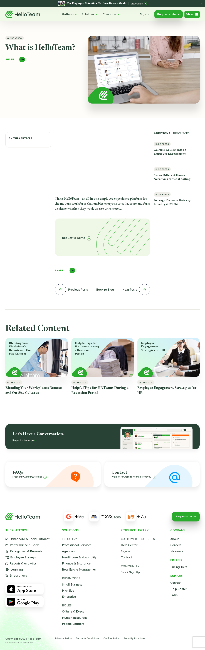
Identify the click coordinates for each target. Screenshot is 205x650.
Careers (175, 545)
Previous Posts (71, 289)
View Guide (139, 3)
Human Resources (74, 617)
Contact (126, 557)
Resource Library (135, 530)
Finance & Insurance (76, 563)
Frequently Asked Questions (30, 477)
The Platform (16, 530)
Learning (14, 569)
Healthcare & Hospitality (79, 557)
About (174, 539)
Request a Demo (76, 238)
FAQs (173, 595)
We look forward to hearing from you (134, 477)
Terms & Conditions (87, 638)
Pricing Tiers (178, 567)
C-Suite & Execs (73, 611)
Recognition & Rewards (23, 551)
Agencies (68, 551)
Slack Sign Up (130, 572)
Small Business (72, 584)
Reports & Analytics (20, 563)
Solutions (90, 14)
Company (111, 14)
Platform (69, 14)
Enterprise (69, 596)
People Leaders (73, 624)
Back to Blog (105, 289)
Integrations (16, 575)
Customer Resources (138, 539)
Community (130, 566)
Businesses (71, 578)
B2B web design (12, 642)
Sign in (144, 14)
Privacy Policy (63, 638)
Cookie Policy (111, 638)
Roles (67, 605)
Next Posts (136, 289)
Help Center (129, 545)
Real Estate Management (80, 569)
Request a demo (168, 14)
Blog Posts (162, 144)
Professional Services (76, 545)
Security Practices (134, 638)
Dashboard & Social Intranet (27, 539)
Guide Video (14, 38)
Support (177, 576)
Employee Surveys (20, 557)
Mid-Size (68, 590)
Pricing (176, 560)
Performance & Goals (22, 545)
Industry (69, 539)
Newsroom (177, 551)
